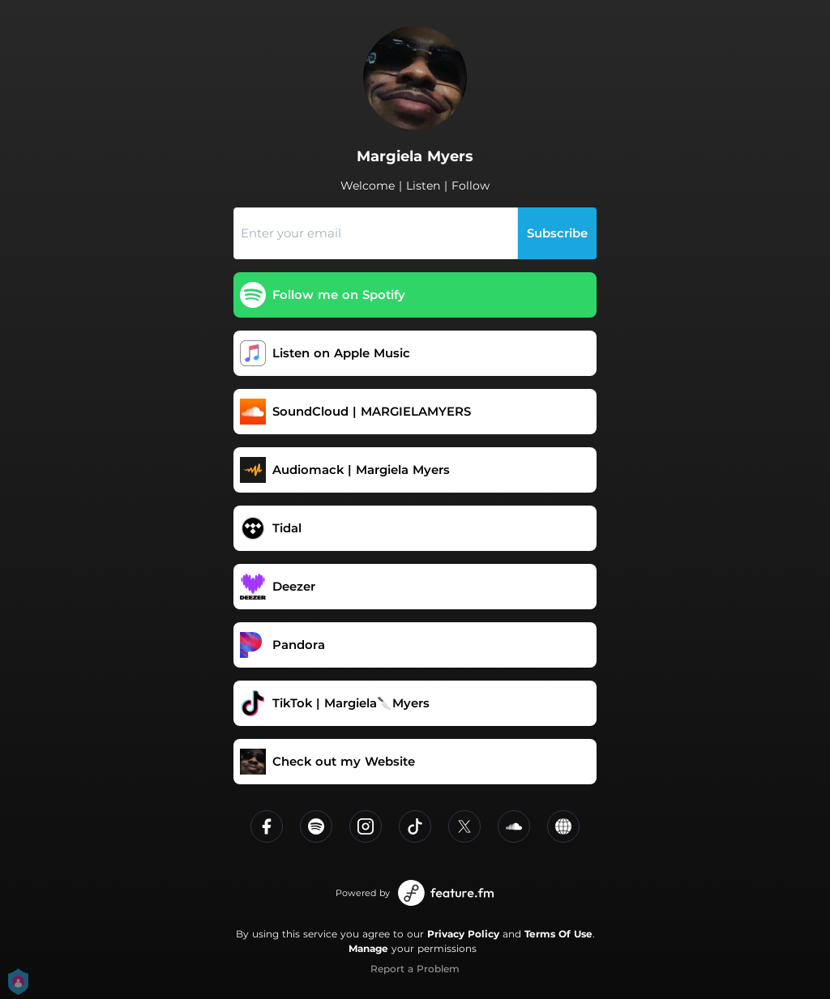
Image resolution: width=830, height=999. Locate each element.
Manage (368, 948)
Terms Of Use (558, 934)
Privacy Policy (463, 934)
